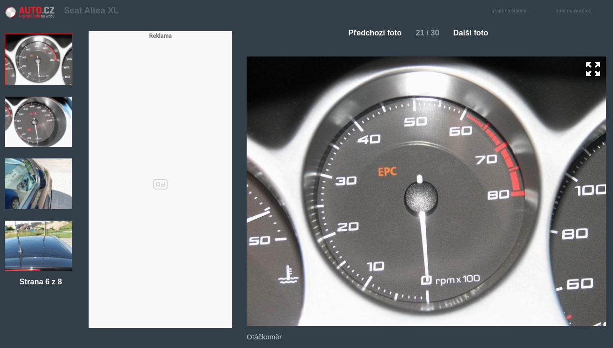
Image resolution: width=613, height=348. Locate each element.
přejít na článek (511, 11)
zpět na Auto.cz (578, 11)
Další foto (475, 32)
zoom (593, 69)
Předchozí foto (371, 32)
